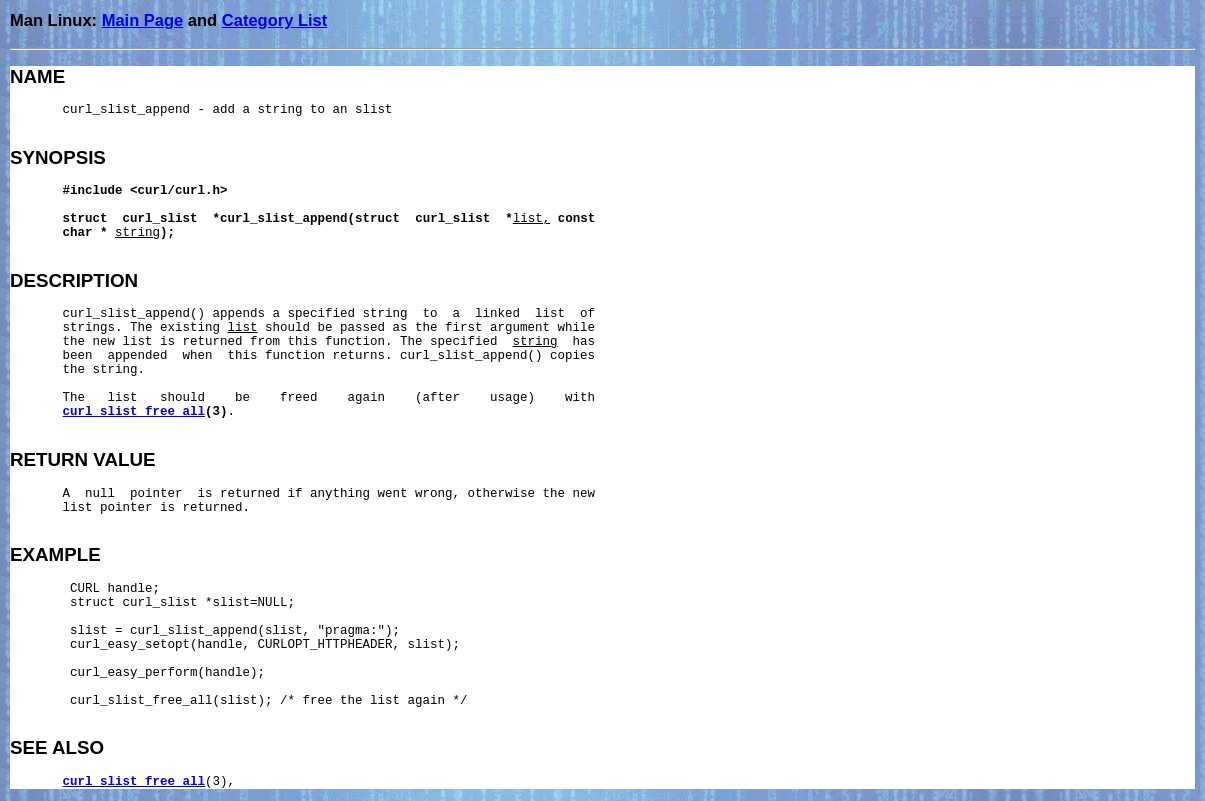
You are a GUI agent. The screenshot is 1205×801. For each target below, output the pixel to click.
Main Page (143, 20)
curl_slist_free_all (134, 412)
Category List (274, 20)
